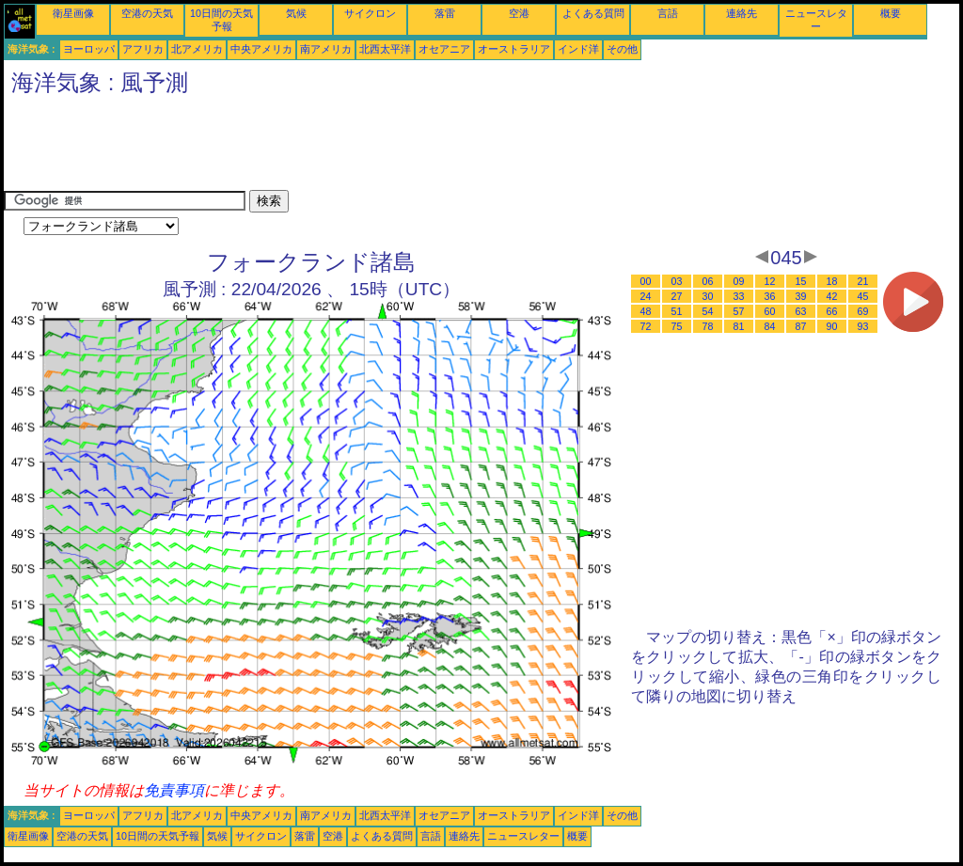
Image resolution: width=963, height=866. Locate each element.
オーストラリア (514, 49)
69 (863, 311)
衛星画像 (73, 13)
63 (801, 311)
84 (770, 326)
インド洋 (578, 49)
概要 (890, 13)
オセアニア (444, 49)
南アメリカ (326, 49)
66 (832, 311)
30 (708, 296)
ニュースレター (523, 836)
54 (708, 311)
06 (708, 281)
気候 (296, 13)
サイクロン (370, 13)
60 (770, 311)
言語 (667, 13)
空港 (519, 13)
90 (832, 326)
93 (863, 326)
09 (739, 281)
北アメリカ (197, 49)
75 (677, 326)
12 (770, 281)
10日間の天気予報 (157, 836)
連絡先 (741, 13)
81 (739, 326)
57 (739, 311)
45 (863, 296)
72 (646, 326)
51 (677, 311)
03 (677, 281)
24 (646, 296)
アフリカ (143, 49)
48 (646, 311)
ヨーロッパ (89, 49)
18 (832, 281)
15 (801, 281)
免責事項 (174, 790)
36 (770, 296)
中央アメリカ (261, 49)
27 (677, 296)
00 (646, 281)
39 (801, 296)
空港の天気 (147, 13)
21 (863, 281)
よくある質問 (593, 13)
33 (739, 296)
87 (801, 326)
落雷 (444, 13)
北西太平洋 (385, 49)
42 (832, 296)
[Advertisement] (346, 147)
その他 (622, 49)
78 (708, 326)
